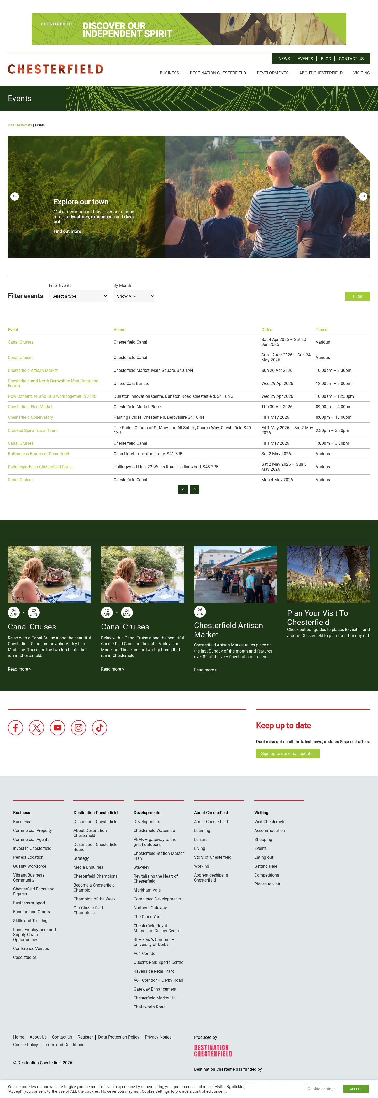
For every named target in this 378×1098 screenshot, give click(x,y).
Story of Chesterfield (213, 856)
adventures (78, 215)
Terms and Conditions (64, 1043)
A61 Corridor (145, 952)
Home (18, 1035)
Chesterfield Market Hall (156, 996)
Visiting (361, 72)
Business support (29, 901)
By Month (122, 284)
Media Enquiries (88, 865)
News (284, 58)
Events (305, 58)
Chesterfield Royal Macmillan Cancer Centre (157, 927)
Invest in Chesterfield (32, 847)
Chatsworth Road (150, 1005)
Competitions (266, 873)
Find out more (67, 230)
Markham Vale (147, 888)
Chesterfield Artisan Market (33, 369)
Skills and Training (30, 919)
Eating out (263, 856)
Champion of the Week (95, 897)
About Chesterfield (321, 72)
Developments (273, 72)
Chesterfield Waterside (154, 829)
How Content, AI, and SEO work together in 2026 (52, 395)
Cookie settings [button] (321, 1088)
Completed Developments (157, 897)
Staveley (141, 865)
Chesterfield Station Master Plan (159, 855)
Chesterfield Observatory (30, 416)
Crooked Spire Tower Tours (32, 429)
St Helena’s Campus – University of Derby (154, 941)
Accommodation (269, 829)
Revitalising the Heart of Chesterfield (156, 877)
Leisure (200, 838)
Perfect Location (28, 856)
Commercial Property (32, 829)
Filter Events (60, 284)
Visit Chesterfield (20, 124)
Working (201, 864)
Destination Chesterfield (55, 69)
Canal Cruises (20, 340)
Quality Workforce (29, 864)
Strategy (81, 857)
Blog (326, 58)
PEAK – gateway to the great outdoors (155, 841)
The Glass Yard (148, 915)
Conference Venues (31, 947)
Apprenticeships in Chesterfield (211, 876)
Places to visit (267, 882)
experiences (103, 215)
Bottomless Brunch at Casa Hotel (38, 452)
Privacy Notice (158, 1035)
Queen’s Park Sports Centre (158, 961)
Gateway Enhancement (155, 987)
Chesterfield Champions (96, 874)
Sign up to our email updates (287, 752)
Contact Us (351, 58)
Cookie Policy (25, 1043)
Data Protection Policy (118, 1035)
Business (169, 72)
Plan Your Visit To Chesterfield (317, 616)
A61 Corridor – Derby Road (158, 978)
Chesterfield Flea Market (30, 405)
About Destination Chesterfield (90, 832)
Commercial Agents (31, 838)
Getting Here (265, 864)
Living (199, 847)
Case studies (25, 956)
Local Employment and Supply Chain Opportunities (34, 933)
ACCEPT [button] (356, 1089)
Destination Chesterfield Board (96, 846)
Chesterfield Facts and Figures (33, 890)
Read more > (19, 667)
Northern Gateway (150, 906)
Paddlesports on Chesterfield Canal (40, 465)
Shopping (263, 838)
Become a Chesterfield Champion (94, 886)
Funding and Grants (31, 910)
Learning (202, 829)
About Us (38, 1035)
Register (85, 1035)
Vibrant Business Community (28, 876)
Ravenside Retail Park (154, 969)
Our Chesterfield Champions (88, 909)
